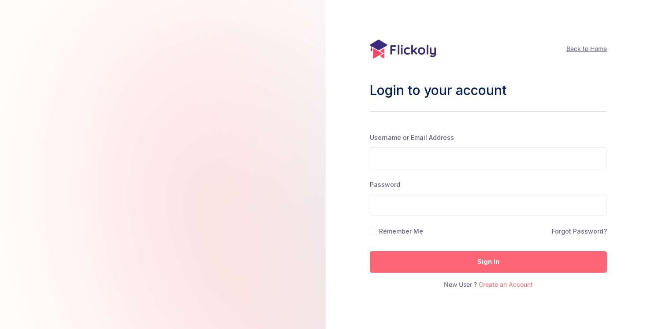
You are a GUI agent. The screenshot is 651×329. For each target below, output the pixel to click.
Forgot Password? (579, 231)
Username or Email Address (412, 137)
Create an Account (506, 284)
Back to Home (586, 48)
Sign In (488, 261)
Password (385, 184)
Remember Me (401, 231)
